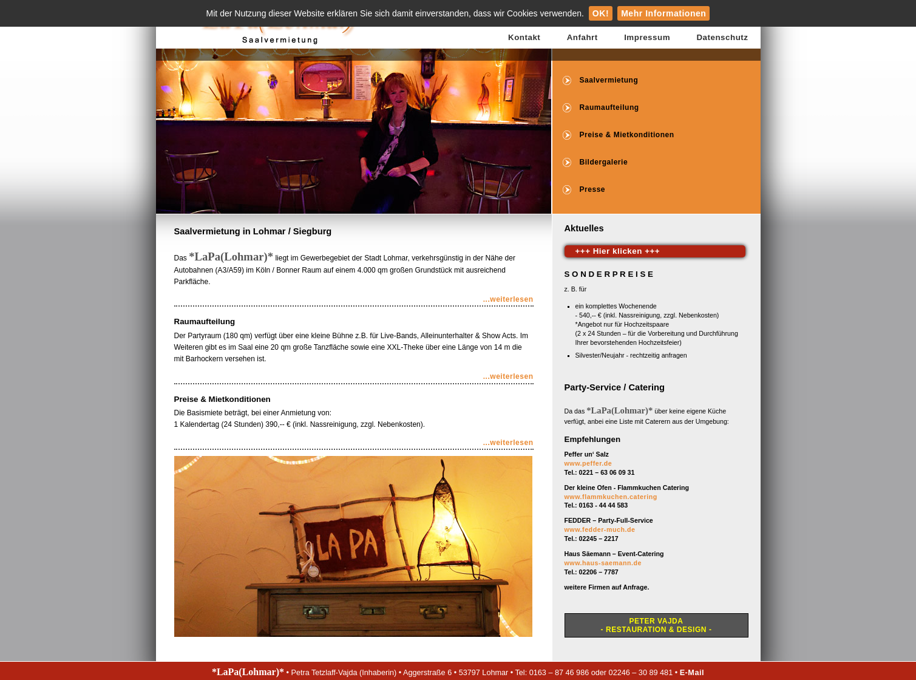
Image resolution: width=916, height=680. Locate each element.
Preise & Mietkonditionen (627, 135)
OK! (600, 13)
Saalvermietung (609, 80)
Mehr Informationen (663, 13)
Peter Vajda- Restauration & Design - (656, 625)
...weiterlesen (508, 299)
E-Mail (692, 672)
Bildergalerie (604, 162)
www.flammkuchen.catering (611, 496)
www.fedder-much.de (600, 529)
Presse (593, 189)
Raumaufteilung (609, 107)
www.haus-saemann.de (603, 562)
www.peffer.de (588, 463)
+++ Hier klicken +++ (617, 251)
